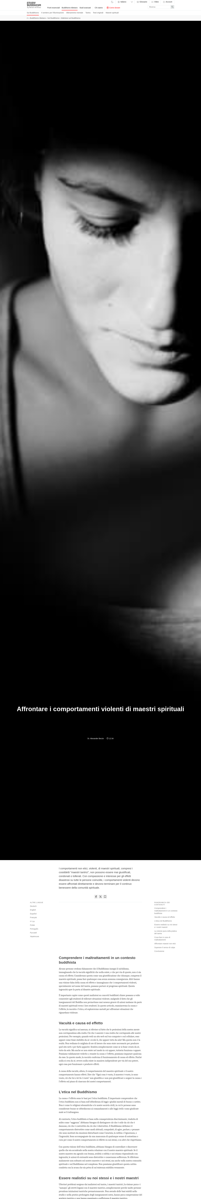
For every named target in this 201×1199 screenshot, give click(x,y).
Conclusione (159, 951)
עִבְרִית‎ (32, 921)
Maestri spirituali (112, 13)
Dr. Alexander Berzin (95, 738)
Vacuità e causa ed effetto (164, 917)
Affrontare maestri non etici (165, 944)
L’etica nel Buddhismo (163, 921)
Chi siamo (99, 8)
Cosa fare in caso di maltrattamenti (162, 938)
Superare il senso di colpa (164, 947)
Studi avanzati (85, 8)
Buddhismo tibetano (70, 8)
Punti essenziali (53, 8)
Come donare (113, 8)
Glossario (142, 2)
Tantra (88, 13)
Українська (34, 936)
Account (167, 2)
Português (34, 929)
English (33, 910)
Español (33, 914)
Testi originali (98, 13)
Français (33, 917)
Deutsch (33, 906)
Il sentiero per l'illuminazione (52, 13)
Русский (33, 933)
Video (155, 2)
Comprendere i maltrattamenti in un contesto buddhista (165, 910)
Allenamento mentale (74, 13)
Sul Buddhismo (33, 13)
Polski (32, 925)
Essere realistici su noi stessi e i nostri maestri (165, 926)
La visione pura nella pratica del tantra (165, 932)
